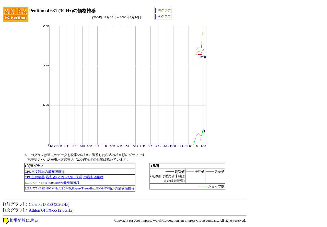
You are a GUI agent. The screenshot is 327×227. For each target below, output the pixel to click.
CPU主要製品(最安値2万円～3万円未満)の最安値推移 (64, 177)
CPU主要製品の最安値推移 (45, 171)
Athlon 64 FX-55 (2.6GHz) (51, 210)
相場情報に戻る (23, 220)
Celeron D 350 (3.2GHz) (49, 204)
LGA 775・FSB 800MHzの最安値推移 (52, 183)
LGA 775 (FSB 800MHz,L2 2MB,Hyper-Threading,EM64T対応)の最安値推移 (80, 188)
